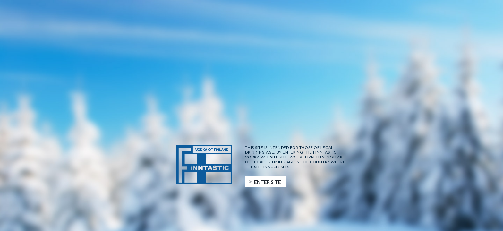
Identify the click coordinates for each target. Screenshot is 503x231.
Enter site (267, 182)
